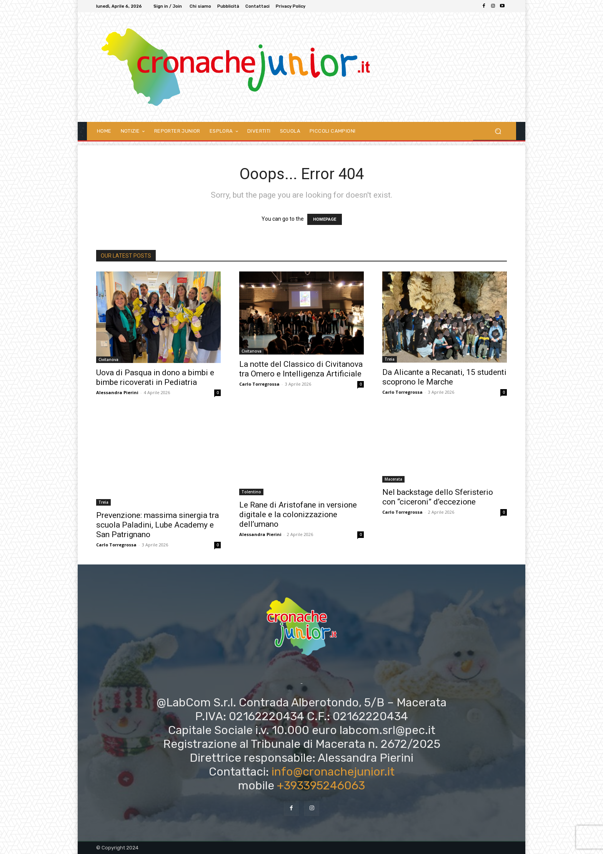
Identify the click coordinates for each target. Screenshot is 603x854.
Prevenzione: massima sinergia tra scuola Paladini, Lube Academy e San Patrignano (157, 525)
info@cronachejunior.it (333, 772)
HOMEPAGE (324, 219)
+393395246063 (321, 785)
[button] (498, 131)
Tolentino (251, 491)
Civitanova (108, 359)
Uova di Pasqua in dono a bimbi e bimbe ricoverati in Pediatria (155, 377)
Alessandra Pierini (117, 392)
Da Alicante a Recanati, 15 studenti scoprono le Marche (444, 377)
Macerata (393, 479)
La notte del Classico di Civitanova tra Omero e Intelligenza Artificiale (301, 369)
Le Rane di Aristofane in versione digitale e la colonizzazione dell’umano (298, 514)
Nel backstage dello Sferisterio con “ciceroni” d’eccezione (437, 497)
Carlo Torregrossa (259, 384)
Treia (390, 359)
